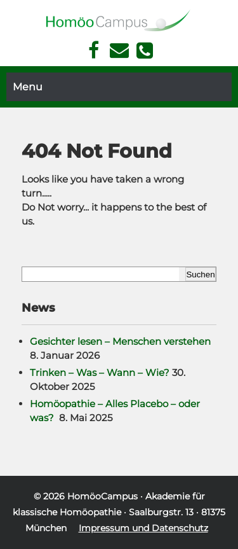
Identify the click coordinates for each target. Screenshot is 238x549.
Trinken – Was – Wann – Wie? (99, 372)
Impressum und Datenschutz (143, 528)
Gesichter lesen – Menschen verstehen (120, 341)
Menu (28, 87)
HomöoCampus (102, 496)
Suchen (200, 274)
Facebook (93, 50)
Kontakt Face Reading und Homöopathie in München (119, 50)
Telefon (144, 50)
